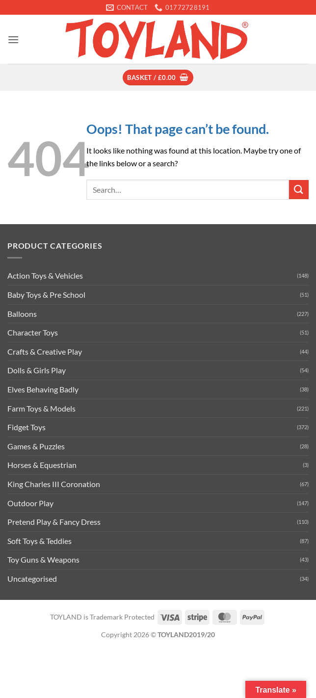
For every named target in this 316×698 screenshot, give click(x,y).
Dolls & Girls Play (36, 370)
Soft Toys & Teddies (39, 540)
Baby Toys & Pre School (46, 294)
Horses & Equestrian (42, 464)
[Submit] (299, 189)
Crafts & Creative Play (44, 351)
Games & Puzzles (36, 446)
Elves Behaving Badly (43, 389)
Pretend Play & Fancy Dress (54, 521)
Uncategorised (32, 578)
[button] (13, 39)
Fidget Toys (26, 427)
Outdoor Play (30, 503)
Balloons (22, 313)
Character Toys (32, 332)
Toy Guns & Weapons (43, 559)
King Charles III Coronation (53, 484)
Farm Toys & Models (41, 408)
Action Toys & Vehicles (45, 275)
